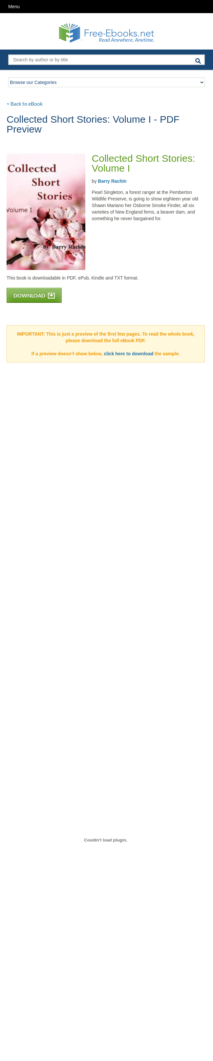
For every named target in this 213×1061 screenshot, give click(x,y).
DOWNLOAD (34, 295)
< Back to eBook (25, 103)
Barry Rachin (112, 181)
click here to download (128, 353)
